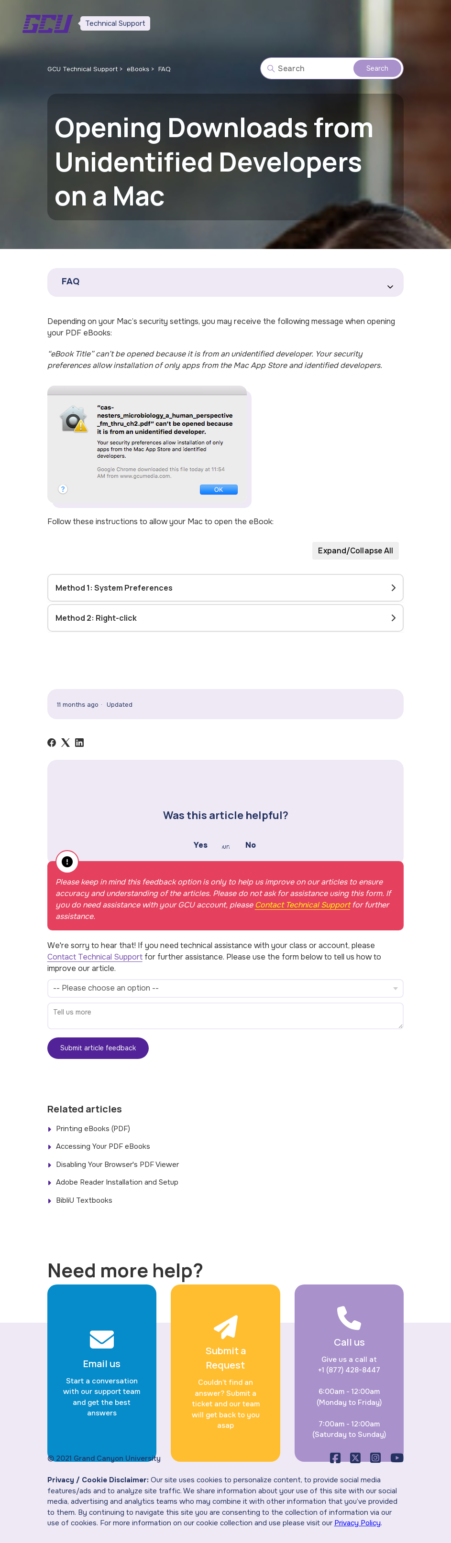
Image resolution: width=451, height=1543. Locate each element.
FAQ (164, 69)
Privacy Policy (357, 1523)
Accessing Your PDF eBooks (103, 1146)
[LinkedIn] (79, 742)
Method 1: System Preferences (114, 588)
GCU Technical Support (82, 69)
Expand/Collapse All (355, 551)
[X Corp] (65, 742)
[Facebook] (51, 742)
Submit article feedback (98, 1048)
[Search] (332, 68)
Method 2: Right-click (96, 618)
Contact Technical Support (302, 905)
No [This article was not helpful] (250, 845)
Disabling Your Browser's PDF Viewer (117, 1164)
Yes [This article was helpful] (201, 845)
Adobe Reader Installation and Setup (117, 1182)
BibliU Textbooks (84, 1200)
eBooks (138, 69)
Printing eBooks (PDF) (93, 1128)
